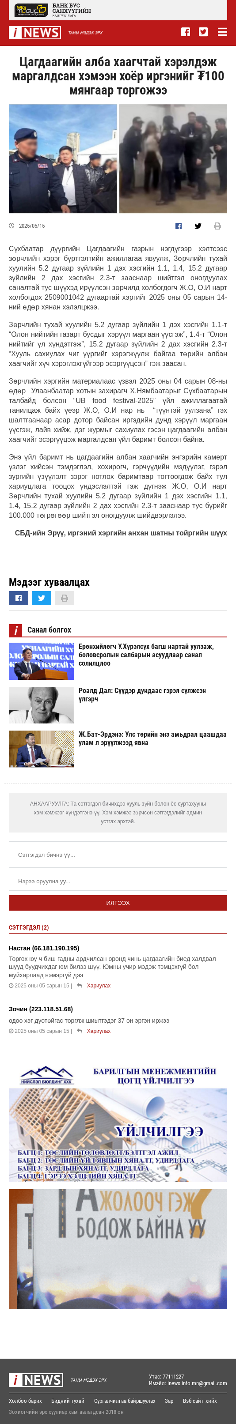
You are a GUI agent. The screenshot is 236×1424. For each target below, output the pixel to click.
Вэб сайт (196, 1401)
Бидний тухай (68, 1401)
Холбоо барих (25, 1401)
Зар (171, 1401)
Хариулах (98, 986)
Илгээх (117, 903)
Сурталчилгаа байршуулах (126, 1401)
